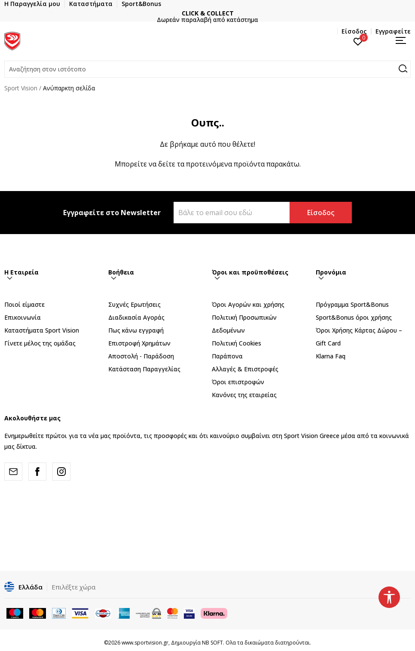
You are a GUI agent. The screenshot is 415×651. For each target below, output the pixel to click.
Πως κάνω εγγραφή (136, 330)
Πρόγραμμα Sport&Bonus (352, 304)
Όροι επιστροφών (238, 382)
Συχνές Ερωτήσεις (134, 304)
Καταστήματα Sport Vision (41, 330)
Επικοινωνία (22, 317)
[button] (207, 69)
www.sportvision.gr (145, 642)
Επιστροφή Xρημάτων (139, 343)
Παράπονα (227, 356)
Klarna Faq (330, 356)
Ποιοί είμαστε (24, 304)
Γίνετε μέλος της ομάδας (40, 343)
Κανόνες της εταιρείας (244, 395)
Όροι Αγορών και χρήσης (248, 304)
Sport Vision (20, 88)
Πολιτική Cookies (236, 343)
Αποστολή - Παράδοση (141, 356)
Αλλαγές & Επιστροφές (245, 369)
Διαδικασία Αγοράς (136, 317)
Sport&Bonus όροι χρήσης (354, 317)
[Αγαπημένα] (358, 40)
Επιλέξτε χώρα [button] (73, 587)
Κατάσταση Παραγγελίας (144, 369)
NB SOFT (212, 642)
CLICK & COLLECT (208, 13)
